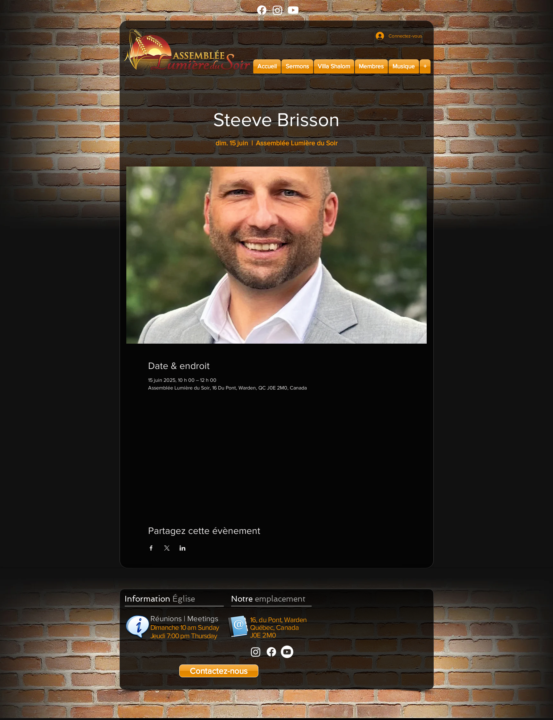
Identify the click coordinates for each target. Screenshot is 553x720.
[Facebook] (262, 10)
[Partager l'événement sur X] (167, 548)
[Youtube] (293, 10)
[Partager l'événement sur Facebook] (151, 548)
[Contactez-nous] (218, 670)
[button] (297, 66)
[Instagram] (277, 10)
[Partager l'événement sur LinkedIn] (183, 548)
